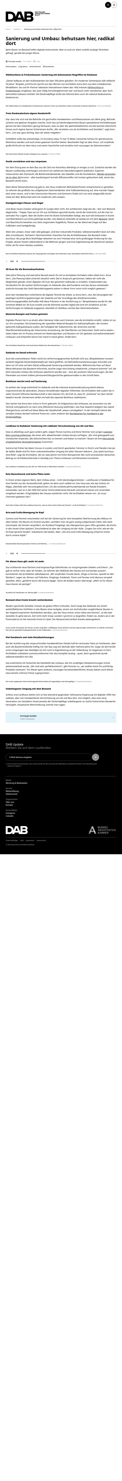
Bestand (103, 343)
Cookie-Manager (12, 1467)
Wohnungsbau (11, 66)
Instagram (10, 1440)
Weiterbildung (12, 1418)
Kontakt (9, 1431)
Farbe (53, 1016)
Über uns (10, 1429)
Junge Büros (23, 66)
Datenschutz (41, 1467)
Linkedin (9, 1442)
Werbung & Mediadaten (16, 1409)
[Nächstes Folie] (17, 448)
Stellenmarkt (11, 1420)
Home (8, 29)
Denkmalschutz (35, 66)
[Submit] (95, 1384)
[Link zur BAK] (100, 1457)
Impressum (30, 1467)
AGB (21, 1467)
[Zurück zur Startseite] (28, 17)
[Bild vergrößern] (113, 379)
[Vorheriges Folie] (6, 448)
